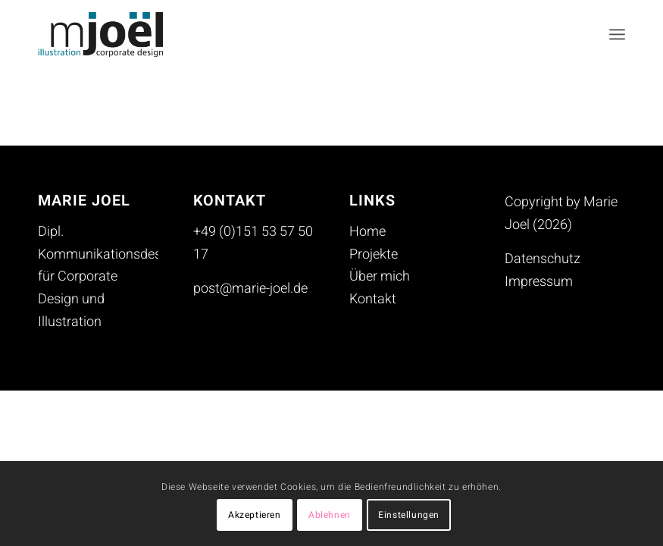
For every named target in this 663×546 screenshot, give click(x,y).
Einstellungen (408, 515)
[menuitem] (617, 34)
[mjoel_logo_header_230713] (112, 34)
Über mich (379, 276)
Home (367, 231)
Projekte (373, 254)
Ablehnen (329, 515)
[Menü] (617, 34)
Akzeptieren (254, 515)
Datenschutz (542, 259)
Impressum (539, 281)
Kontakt (372, 299)
